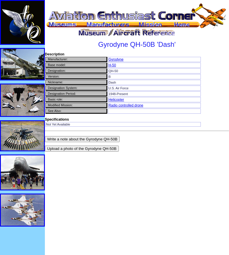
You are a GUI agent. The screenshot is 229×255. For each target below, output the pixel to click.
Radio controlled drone (125, 105)
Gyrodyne (115, 59)
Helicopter (116, 100)
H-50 (112, 65)
